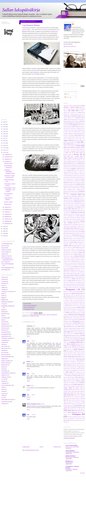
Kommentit (68, 97)
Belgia (2, 297)
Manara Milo (69, 273)
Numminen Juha (81, 302)
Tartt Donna (68, 375)
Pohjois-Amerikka (5, 360)
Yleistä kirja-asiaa (5, 401)
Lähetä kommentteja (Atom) (32, 450)
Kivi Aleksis (82, 231)
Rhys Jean (70, 333)
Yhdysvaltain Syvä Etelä (7, 399)
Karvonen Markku (76, 219)
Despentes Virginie (67, 154)
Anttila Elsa (81, 119)
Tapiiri (72, 373)
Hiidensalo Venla (76, 187)
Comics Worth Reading (71, 445)
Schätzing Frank (77, 351)
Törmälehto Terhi (67, 389)
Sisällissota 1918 (5, 377)
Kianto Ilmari (82, 228)
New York (3, 352)
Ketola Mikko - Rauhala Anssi (77, 226)
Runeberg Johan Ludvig (68, 338)
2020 (4, 136)
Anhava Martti (74, 119)
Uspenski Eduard (79, 393)
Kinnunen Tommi (74, 231)
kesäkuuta (7, 212)
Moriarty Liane (75, 293)
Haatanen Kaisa (74, 177)
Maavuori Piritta (80, 268)
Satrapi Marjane (75, 347)
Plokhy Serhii (67, 321)
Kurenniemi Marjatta (68, 243)
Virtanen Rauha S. (78, 405)
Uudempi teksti (26, 446)
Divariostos (4, 245)
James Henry (70, 205)
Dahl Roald (82, 151)
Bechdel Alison (66, 130)
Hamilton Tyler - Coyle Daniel (73, 179)
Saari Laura (66, 342)
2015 (4, 143)
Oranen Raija (80, 309)
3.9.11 (33, 326)
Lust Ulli (67, 266)
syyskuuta (7, 161)
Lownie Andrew (73, 263)
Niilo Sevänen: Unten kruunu (71, 457)
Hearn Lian (73, 184)
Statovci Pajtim (80, 365)
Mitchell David (73, 284)
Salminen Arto (74, 345)
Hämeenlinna (4, 313)
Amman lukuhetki (70, 450)
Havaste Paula (66, 184)
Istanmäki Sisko (70, 201)
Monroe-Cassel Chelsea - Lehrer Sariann (77, 287)
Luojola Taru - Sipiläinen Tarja (79, 264)
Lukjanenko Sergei (81, 263)
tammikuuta (7, 223)
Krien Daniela (73, 240)
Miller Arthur (80, 282)
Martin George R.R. (75, 275)
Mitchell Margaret (81, 284)
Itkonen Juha (77, 201)
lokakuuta (7, 159)
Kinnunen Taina (67, 231)
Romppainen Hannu (75, 335)
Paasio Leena (77, 312)
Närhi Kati (67, 305)
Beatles (3, 295)
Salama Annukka (71, 344)
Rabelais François (79, 324)
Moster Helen (71, 295)
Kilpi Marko (67, 229)
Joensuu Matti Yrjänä (69, 208)
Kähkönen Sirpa (67, 245)
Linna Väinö (74, 261)
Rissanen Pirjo (67, 335)
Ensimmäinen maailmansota (8, 306)
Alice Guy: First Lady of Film (72, 446)
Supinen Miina (66, 368)
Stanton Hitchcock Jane (69, 365)
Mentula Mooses (71, 280)
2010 (4, 226)
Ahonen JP (80, 112)
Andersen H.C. (70, 117)
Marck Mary (66, 275)
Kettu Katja (66, 228)
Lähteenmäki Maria (71, 268)
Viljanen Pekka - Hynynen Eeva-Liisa (75, 400)
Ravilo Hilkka (67, 331)
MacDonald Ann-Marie (69, 270)
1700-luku (3, 281)
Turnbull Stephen (80, 386)
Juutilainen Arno (80, 210)
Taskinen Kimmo (77, 375)
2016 (4, 140)
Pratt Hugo (74, 321)
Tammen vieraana (8, 163)
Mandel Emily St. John (78, 273)
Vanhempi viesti (57, 446)
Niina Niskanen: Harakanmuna (72, 452)
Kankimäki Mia (71, 215)
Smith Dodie (78, 358)
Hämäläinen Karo (79, 198)
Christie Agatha (80, 145)
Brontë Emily (71, 137)
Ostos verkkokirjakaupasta (7, 263)
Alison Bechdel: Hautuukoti (30, 305)
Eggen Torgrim (71, 161)
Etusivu (41, 446)
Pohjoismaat (4, 364)
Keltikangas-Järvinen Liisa (78, 224)
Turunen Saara (78, 387)
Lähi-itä (3, 344)
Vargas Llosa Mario (79, 396)
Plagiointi (3, 358)
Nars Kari (76, 298)
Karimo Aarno (66, 217)
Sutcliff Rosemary (81, 368)
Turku (2, 387)
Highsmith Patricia (67, 187)
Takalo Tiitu (82, 370)
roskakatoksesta (51, 346)
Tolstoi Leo (69, 384)
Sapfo (82, 345)
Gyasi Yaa (81, 175)
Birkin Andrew (68, 131)
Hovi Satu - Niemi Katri (72, 193)
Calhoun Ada (72, 142)
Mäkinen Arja (82, 296)
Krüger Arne (80, 240)
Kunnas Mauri (74, 242)
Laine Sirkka (71, 249)
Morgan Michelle (80, 291)
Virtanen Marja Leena (68, 405)
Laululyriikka (4, 340)
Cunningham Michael (75, 151)
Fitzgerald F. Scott (75, 168)
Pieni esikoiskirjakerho (6, 267)
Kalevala (73, 214)
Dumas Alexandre (77, 159)
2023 (4, 129)
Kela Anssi (80, 222)
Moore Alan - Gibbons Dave (69, 291)
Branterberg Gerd (80, 133)
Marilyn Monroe (5, 348)
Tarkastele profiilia (70, 46)
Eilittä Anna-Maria (79, 161)
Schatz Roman (69, 351)
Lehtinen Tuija (81, 252)
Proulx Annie (82, 321)
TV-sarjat (3, 379)
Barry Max (81, 126)
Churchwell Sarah (70, 147)
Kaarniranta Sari (67, 214)
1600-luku (3, 279)
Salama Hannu (80, 344)
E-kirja (3, 303)
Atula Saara (82, 121)
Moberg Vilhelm (68, 285)
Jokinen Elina (80, 208)
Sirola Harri (75, 356)
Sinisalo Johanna (67, 356)
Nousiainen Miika (79, 300)
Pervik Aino (82, 317)
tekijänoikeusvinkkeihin (69, 438)
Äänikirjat (3, 403)
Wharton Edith (80, 412)
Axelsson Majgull (72, 124)
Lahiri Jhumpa (76, 247)
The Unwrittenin (35, 35)
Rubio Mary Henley (71, 337)
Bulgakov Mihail (68, 140)
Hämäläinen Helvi (68, 198)
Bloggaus (3, 299)
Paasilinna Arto (68, 312)
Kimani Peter (73, 229)
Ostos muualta (4, 261)
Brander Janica (72, 133)
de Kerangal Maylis (75, 420)
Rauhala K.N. (66, 330)
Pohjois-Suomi (4, 362)
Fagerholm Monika (81, 166)
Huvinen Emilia (73, 196)
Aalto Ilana (66, 105)
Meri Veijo (66, 282)
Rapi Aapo (66, 328)
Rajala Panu (66, 326)
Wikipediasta (36, 72)
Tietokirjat (3, 383)
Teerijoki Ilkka (70, 377)
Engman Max (74, 165)
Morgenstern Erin (67, 293)
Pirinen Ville (82, 319)
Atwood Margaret (69, 123)
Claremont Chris (79, 147)
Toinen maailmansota (6, 385)
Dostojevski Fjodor (78, 158)
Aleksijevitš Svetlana (76, 116)
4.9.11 (33, 341)
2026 (4, 122)
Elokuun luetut (7, 204)
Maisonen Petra (74, 271)
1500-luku (3, 277)
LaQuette (69, 247)
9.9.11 (32, 385)
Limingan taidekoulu (78, 256)
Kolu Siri (83, 235)
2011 (4, 152)
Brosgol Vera (71, 138)
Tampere (3, 381)
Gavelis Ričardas (79, 170)
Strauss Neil (66, 366)
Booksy (28, 361)
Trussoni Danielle (71, 386)
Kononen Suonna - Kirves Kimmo (72, 236)
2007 (4, 233)
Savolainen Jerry (68, 349)
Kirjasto (3, 247)
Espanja (3, 309)
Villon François (77, 401)
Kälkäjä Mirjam (77, 245)
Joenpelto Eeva (79, 207)
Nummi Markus (74, 302)
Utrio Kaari (67, 394)
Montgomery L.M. (73, 289)
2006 (4, 235)
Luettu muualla (4, 251)
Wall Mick (80, 408)
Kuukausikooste (5, 336)
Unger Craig (71, 391)
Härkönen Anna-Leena (68, 200)
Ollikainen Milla (67, 309)
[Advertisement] (43, 492)
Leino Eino (70, 256)
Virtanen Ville (67, 407)
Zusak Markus (79, 418)
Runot (2, 369)
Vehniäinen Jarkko (75, 398)
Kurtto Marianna (79, 243)
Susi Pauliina (73, 368)
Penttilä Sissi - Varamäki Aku (72, 317)
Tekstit (67, 94)
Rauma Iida (81, 330)
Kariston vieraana (8, 202)
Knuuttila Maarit (68, 233)
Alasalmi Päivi (67, 116)
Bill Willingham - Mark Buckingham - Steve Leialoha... (9, 189)
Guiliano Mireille (68, 175)
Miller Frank (66, 284)
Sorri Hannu (72, 363)
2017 (4, 138)
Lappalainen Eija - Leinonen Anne (70, 250)
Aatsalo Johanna (76, 105)
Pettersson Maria (74, 319)
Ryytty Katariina (71, 340)
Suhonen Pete (73, 366)
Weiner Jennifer (71, 412)
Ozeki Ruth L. (74, 310)
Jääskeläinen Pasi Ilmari (77, 212)
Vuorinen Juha (73, 408)
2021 (4, 133)
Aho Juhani (71, 110)
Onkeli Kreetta (74, 309)
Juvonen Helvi (66, 212)
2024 (4, 126)
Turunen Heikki (68, 387)
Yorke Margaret (71, 418)
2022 (4, 131)
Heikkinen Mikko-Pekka (68, 186)
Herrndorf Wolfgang (79, 186)
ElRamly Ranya (73, 163)
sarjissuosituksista (26, 29)
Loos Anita (81, 261)
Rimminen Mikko (79, 333)
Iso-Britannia (4, 317)
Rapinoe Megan (72, 328)
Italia (2, 320)
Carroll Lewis (76, 144)
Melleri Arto (75, 278)
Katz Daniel (76, 221)
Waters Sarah (77, 410)
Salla (28, 341)
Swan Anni (67, 370)
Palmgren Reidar (81, 314)
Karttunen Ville (68, 219)
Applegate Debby (67, 121)
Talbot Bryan (69, 372)
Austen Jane (77, 123)
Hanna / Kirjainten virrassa (33, 404)
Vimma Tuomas (71, 403)
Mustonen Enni (75, 296)
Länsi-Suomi (4, 346)
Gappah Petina (70, 170)
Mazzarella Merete (79, 277)
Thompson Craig (34, 316)
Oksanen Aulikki (72, 307)
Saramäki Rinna (67, 347)
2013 (4, 147)
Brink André (77, 135)
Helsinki (3, 311)
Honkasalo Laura (74, 191)
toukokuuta (7, 214)
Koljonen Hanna (75, 235)
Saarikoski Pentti (75, 342)
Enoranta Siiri (80, 165)
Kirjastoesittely (4, 332)
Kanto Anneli (80, 215)
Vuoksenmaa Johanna (75, 407)
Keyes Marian (74, 228)
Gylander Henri (66, 177)
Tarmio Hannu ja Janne (80, 373)
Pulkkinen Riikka (68, 323)
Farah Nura (67, 168)
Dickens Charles (68, 158)
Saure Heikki (82, 347)
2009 (4, 228)
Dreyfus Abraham (67, 159)
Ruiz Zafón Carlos (79, 337)
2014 (4, 145)
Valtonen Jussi (70, 396)
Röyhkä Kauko (80, 340)
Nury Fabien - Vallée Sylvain (79, 303)
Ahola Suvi (74, 112)
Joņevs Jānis (66, 210)
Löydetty (3, 254)
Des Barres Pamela (78, 152)
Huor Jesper (66, 194)
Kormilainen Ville (71, 238)
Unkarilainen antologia (79, 391)
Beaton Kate (73, 128)
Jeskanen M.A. (71, 207)
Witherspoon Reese (76, 416)
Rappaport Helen (80, 328)
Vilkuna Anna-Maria (68, 401)
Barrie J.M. (74, 126)
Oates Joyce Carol (76, 305)
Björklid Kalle (77, 131)
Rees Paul (75, 331)
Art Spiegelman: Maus (28, 309)
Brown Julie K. (79, 138)
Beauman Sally (80, 128)
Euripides (74, 166)
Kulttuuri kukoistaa (70, 456)
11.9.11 (33, 414)
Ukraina (3, 389)
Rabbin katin (55, 31)
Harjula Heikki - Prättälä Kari (74, 180)
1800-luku (3, 283)
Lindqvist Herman (71, 259)
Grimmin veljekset (74, 173)
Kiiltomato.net (69, 461)
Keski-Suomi (4, 328)
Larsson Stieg (82, 250)
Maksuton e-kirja (5, 256)
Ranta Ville (80, 326)
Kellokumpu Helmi (67, 224)
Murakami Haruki (79, 295)
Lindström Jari (66, 261)
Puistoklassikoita (69, 462)
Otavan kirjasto (5, 354)
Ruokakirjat (4, 371)
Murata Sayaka (67, 296)
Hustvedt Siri (66, 196)
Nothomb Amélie (69, 300)
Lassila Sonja (67, 252)
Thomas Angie (71, 380)
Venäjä (2, 395)
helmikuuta (7, 221)
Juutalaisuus (4, 324)
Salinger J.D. (66, 345)
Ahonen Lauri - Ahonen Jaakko (70, 114)
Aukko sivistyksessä (43, 29)
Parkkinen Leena (68, 316)
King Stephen (80, 229)
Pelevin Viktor (76, 316)
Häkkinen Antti (80, 196)
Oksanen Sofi (80, 307)
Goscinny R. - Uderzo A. (78, 172)
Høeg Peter (76, 200)
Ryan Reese (76, 338)
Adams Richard (71, 109)
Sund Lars (80, 366)
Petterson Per (67, 319)
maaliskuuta (7, 219)
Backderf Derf (80, 124)
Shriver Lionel (76, 352)
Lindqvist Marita (80, 259)
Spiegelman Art (80, 363)
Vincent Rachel (80, 403)
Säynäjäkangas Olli (74, 370)
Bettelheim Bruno (81, 130)
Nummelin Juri (66, 302)
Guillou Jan (75, 175)
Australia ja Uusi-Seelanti (7, 291)
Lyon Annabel (74, 266)
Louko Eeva (66, 263)
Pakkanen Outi (72, 314)
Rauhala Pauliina (74, 330)
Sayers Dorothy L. (79, 349)
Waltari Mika (67, 410)
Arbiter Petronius (75, 121)
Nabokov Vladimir (68, 298)
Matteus (72, 277)
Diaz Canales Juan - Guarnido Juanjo (73, 156)
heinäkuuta (7, 209)
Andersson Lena (79, 117)
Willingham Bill (78, 414)
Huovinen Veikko (76, 194)
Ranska (3, 366)
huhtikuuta (7, 216)
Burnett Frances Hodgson (78, 140)
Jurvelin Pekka (72, 210)
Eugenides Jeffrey (67, 166)
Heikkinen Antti (79, 184)
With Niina (69, 416)
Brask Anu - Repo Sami (68, 135)
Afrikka (3, 287)
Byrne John (66, 142)
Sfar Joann (70, 352)
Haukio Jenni (72, 182)
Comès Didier (66, 151)
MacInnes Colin (80, 270)
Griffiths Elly (66, 173)
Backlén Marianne (67, 126)
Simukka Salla (80, 354)
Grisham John (82, 173)
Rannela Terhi (73, 326)
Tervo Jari (77, 377)
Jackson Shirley (71, 203)
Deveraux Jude (77, 154)
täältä (70, 42)
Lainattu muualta (5, 249)
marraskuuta (8, 156)
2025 (4, 124)
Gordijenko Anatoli (67, 172)
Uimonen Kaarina (76, 389)
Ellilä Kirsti (80, 163)
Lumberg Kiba (68, 264)
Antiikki (3, 289)
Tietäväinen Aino (74, 382)
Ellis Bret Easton (67, 165)
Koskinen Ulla (66, 240)
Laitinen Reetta (79, 249)
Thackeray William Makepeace (74, 379)
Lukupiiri (3, 342)
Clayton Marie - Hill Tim (69, 149)
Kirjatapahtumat (5, 334)
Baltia (2, 293)
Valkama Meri (76, 394)
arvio (58, 72)
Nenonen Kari (82, 298)
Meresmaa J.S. (80, 280)
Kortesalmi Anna (80, 238)
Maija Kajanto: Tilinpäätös (71, 469)
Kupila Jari (81, 242)
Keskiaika (3, 330)
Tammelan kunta (79, 372)
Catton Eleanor (71, 145)
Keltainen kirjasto (5, 326)
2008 (4, 231)
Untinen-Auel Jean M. (69, 393)
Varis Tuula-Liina (67, 398)
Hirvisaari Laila (67, 191)
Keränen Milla (66, 226)
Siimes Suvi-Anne (72, 354)
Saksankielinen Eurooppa (7, 373)
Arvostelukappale (5, 243)
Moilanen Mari (76, 285)
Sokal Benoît (79, 359)
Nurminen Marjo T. (68, 303)
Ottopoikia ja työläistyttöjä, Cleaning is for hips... (10, 171)
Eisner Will (66, 163)
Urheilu (3, 391)
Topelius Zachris (77, 384)
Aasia (2, 285)
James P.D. (77, 205)
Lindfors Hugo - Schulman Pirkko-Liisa (71, 257)
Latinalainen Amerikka (6, 338)
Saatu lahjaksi (4, 269)
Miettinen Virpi (73, 282)
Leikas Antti (77, 254)
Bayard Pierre (66, 128)
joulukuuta (7, 154)
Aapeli (70, 105)
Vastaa (28, 336)
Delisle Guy (68, 152)
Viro (2, 397)
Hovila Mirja (80, 193)
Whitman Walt (67, 414)
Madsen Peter (66, 271)
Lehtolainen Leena (68, 254)
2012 (4, 150)
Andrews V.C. (67, 119)
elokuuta (7, 207)
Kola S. (68, 235)
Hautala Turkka (80, 182)
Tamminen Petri (67, 373)
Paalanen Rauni (82, 310)
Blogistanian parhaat (6, 301)
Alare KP (81, 114)
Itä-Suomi (3, 321)
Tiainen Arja (66, 382)
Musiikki (3, 350)
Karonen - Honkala (81, 217)
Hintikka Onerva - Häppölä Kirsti (75, 189)
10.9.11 (43, 404)
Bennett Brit (73, 130)
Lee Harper (74, 252)
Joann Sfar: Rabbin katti (29, 307)
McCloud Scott (67, 278)
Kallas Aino (78, 214)
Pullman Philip (77, 323)
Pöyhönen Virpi (71, 324)
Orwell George (66, 310)
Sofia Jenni (72, 359)
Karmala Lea (73, 217)
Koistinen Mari (76, 233)
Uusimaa (3, 393)
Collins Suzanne (80, 149)
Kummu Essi (66, 242)
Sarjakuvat (3, 375)
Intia (2, 315)
